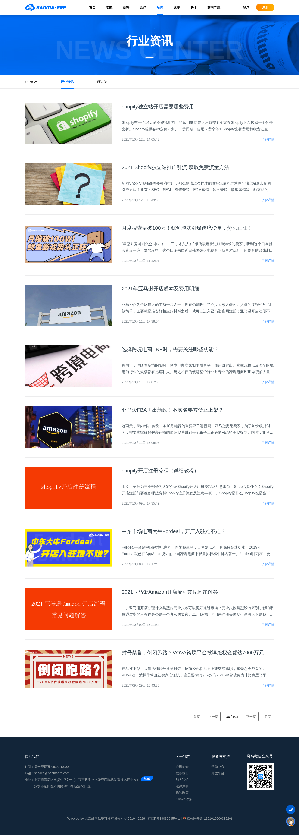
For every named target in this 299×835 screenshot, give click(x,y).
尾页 (267, 717)
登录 (246, 7)
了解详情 (268, 139)
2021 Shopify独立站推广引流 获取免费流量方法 (175, 167)
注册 (265, 7)
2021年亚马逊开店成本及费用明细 (160, 289)
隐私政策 (182, 792)
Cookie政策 (184, 799)
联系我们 (182, 773)
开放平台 (217, 773)
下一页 (251, 717)
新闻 (160, 7)
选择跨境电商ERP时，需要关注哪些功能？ (170, 349)
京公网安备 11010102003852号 (207, 818)
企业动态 (31, 82)
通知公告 (103, 82)
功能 (109, 7)
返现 (177, 7)
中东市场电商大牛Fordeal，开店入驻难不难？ (174, 531)
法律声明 (182, 786)
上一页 (213, 717)
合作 (143, 7)
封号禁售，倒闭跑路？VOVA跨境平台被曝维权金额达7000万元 (193, 653)
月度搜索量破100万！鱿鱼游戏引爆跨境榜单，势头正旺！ (187, 228)
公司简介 (182, 767)
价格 (126, 7)
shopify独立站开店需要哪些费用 (158, 107)
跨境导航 (213, 7)
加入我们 (182, 780)
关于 (193, 7)
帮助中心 (217, 767)
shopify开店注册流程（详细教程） (160, 471)
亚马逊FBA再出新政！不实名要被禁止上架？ (172, 410)
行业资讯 (67, 82)
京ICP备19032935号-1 (164, 818)
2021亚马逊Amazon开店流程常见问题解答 (170, 592)
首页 (92, 7)
